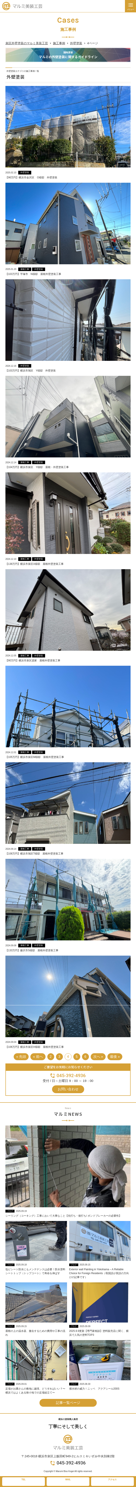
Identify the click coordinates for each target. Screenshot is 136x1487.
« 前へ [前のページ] (38, 1056)
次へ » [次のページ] (98, 1056)
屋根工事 (24, 269)
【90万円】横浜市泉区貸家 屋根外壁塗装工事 (32, 660)
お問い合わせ (68, 1089)
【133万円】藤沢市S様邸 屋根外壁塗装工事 (31, 950)
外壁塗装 (76, 43)
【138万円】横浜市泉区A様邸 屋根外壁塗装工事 (34, 563)
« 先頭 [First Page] (21, 1056)
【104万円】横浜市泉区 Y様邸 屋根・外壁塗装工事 (37, 467)
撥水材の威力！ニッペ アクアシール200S (94, 1388)
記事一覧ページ (68, 1403)
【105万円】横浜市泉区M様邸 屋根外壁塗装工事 (34, 757)
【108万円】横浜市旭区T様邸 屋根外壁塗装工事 (34, 853)
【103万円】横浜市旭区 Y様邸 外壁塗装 (30, 370)
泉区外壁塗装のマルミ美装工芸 (26, 43)
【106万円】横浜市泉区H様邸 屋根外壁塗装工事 (34, 1046)
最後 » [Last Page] (115, 1056)
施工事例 (59, 43)
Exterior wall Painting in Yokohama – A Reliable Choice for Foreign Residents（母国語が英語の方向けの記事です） (99, 1273)
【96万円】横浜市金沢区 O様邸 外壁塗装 (31, 177)
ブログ (10, 1211)
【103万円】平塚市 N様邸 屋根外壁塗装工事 (33, 274)
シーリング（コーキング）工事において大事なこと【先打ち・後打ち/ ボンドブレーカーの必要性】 (63, 1215)
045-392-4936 (71, 1075)
